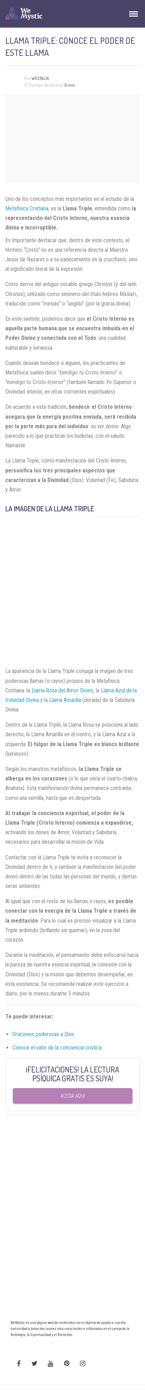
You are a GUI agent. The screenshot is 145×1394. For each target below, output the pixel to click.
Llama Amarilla (65, 700)
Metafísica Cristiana (26, 208)
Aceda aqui (72, 1096)
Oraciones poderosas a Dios (43, 1034)
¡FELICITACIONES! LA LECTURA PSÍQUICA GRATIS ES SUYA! (72, 1073)
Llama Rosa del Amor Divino (62, 690)
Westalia (40, 78)
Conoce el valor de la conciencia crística (57, 1047)
